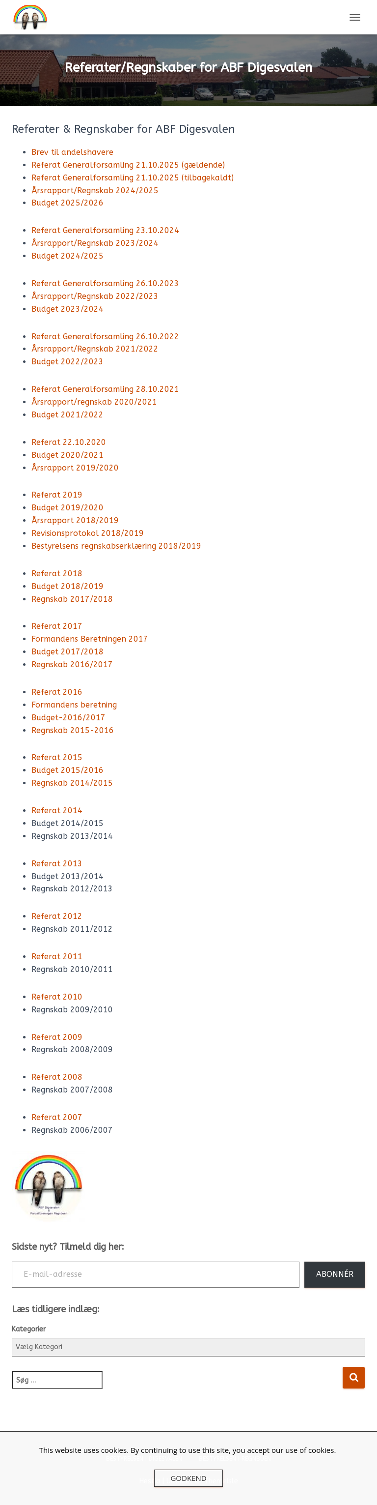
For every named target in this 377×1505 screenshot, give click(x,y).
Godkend (188, 1478)
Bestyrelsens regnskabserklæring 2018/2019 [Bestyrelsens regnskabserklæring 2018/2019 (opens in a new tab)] (116, 546)
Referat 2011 (56, 956)
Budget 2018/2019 (67, 586)
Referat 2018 (56, 573)
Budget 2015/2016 (67, 770)
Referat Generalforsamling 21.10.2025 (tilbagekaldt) (132, 177)
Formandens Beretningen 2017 (89, 639)
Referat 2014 (56, 810)
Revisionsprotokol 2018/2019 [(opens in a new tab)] (87, 533)
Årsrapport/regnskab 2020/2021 (94, 402)
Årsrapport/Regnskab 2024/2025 (95, 190)
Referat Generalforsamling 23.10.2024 (105, 230)
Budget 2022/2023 (67, 361)
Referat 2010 (56, 997)
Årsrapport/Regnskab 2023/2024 (95, 243)
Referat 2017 (56, 626)
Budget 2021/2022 (67, 414)
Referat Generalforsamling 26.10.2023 (105, 283)
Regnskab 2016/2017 (72, 664)
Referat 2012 (56, 916)
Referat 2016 (56, 692)
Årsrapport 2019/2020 (75, 467)
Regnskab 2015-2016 (72, 730)
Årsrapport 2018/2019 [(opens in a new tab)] (75, 520)
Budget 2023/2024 (67, 309)
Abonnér (334, 1274)
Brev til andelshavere (72, 152)
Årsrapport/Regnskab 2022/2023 (95, 296)
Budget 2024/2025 (67, 256)
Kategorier (29, 1329)
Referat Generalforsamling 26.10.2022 (105, 336)
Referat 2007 (56, 1117)
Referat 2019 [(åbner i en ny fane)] (56, 495)
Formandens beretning (74, 704)
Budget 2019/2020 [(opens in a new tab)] (67, 507)
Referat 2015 (56, 757)
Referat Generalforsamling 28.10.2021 (105, 389)
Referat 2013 (56, 863)
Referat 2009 (56, 1037)
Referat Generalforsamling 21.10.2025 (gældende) (128, 165)
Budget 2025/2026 (67, 202)
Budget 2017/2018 (67, 651)
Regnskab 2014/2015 (72, 783)
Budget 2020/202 (65, 455)
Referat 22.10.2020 (68, 442)
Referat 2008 (56, 1077)
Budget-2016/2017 (68, 717)
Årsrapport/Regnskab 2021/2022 (95, 349)
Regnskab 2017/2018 (72, 599)
